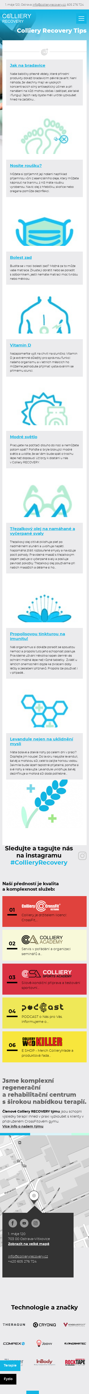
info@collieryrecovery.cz (49, 4)
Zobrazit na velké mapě (28, 1244)
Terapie (10, 1365)
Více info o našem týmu (22, 1126)
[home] (16, 18)
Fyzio (8, 1379)
